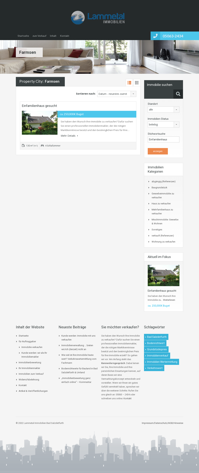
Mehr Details (69, 135)
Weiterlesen (169, 300)
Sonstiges (157, 229)
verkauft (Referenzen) (163, 235)
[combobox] (116, 94)
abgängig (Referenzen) (164, 181)
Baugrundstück (159, 187)
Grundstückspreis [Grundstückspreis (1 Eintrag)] (157, 349)
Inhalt (53, 35)
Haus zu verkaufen (161, 203)
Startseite (23, 35)
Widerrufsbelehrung (29, 379)
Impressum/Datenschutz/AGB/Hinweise (162, 423)
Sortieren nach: (86, 93)
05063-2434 (173, 36)
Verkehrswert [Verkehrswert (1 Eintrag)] (155, 368)
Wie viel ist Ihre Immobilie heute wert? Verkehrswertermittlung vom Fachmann (78, 359)
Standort (153, 103)
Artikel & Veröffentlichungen (33, 391)
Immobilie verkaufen (32, 347)
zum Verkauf (39, 35)
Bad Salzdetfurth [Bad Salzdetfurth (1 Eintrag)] (157, 336)
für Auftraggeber (27, 341)
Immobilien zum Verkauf (31, 374)
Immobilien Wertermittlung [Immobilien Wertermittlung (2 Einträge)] (162, 361)
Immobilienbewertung (30, 362)
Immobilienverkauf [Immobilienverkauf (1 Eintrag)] (157, 355)
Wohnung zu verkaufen (163, 241)
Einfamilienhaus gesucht (39, 106)
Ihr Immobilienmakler (29, 368)
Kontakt (64, 35)
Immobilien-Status (158, 118)
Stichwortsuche (156, 133)
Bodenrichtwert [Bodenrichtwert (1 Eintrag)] (156, 343)
